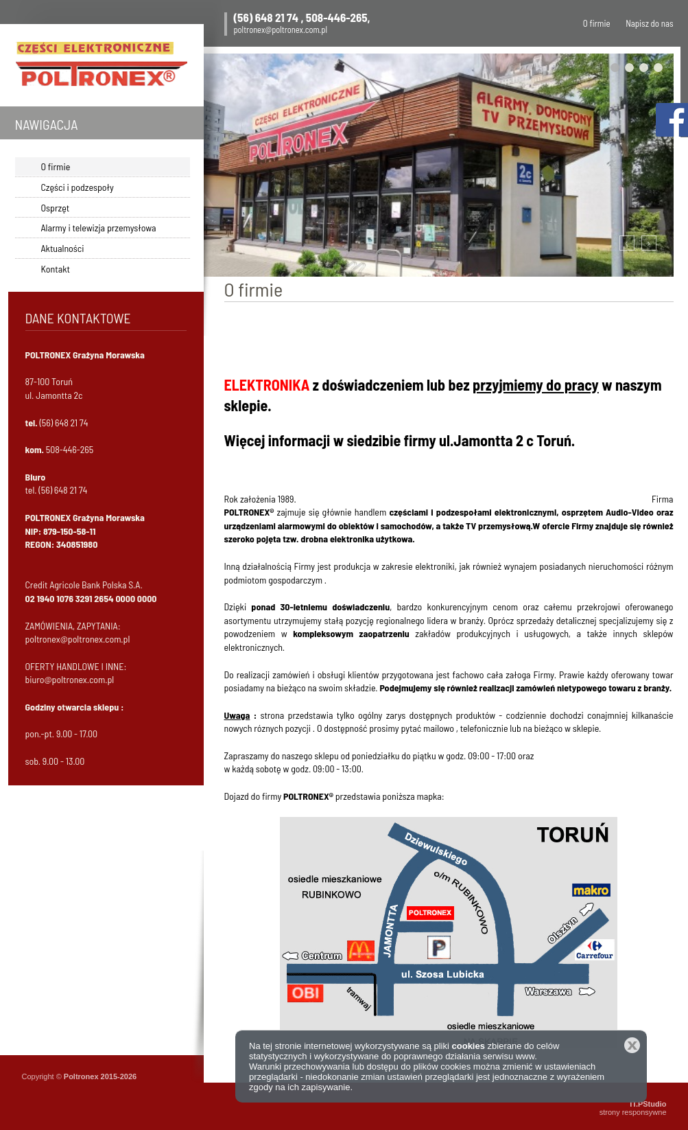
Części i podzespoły (77, 187)
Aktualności (62, 248)
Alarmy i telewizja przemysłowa (98, 227)
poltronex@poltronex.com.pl (281, 30)
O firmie (596, 23)
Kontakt (55, 269)
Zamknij (632, 1045)
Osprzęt (55, 208)
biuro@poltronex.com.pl (70, 679)
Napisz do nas (649, 23)
